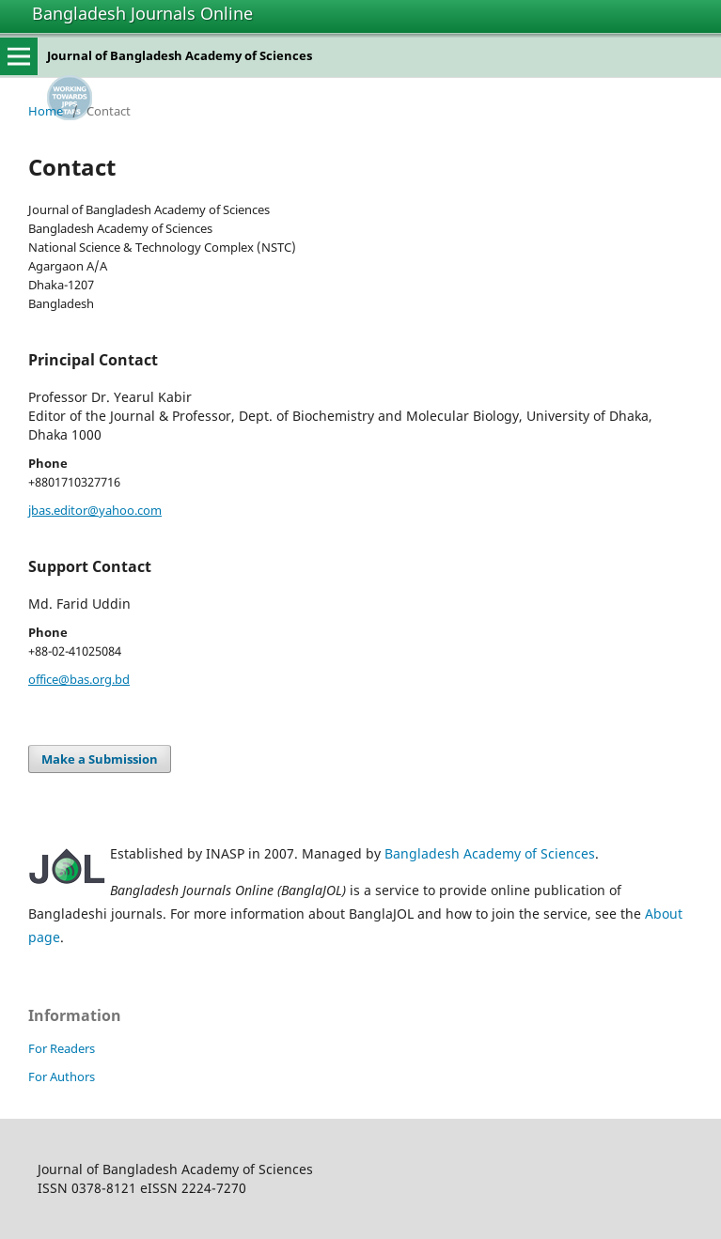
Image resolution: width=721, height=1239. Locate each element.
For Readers (61, 1048)
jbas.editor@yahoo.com (95, 510)
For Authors (61, 1076)
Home (45, 110)
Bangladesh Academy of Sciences (489, 853)
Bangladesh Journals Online (142, 13)
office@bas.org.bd (79, 679)
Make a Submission (99, 759)
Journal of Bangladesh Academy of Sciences (179, 55)
